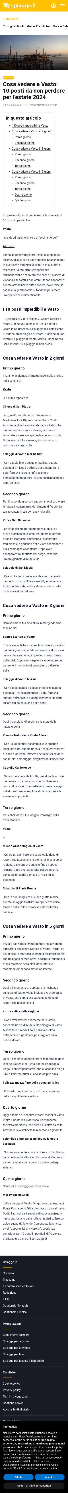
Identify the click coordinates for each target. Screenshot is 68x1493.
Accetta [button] (49, 1477)
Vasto (7, 828)
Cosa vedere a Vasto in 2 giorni (31, 131)
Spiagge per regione (16, 1341)
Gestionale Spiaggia (15, 1305)
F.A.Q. (6, 1299)
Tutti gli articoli (13, 26)
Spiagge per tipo (13, 1354)
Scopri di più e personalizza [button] (34, 1485)
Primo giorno (23, 137)
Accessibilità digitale (16, 1409)
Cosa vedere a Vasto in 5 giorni (31, 171)
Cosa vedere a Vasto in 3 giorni (31, 148)
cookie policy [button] (55, 1447)
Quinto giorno (23, 200)
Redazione (10, 1292)
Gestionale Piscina (15, 1312)
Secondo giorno (25, 143)
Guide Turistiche (38, 26)
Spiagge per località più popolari (23, 1360)
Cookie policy (11, 1383)
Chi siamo (9, 1273)
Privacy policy (12, 1390)
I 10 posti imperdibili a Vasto (30, 125)
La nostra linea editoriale (18, 1286)
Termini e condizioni (15, 1396)
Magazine (9, 1279)
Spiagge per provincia (16, 1348)
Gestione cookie (13, 1403)
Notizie (8, 77)
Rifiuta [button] (18, 1477)
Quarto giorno (23, 194)
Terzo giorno (23, 166)
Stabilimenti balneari (16, 1335)
